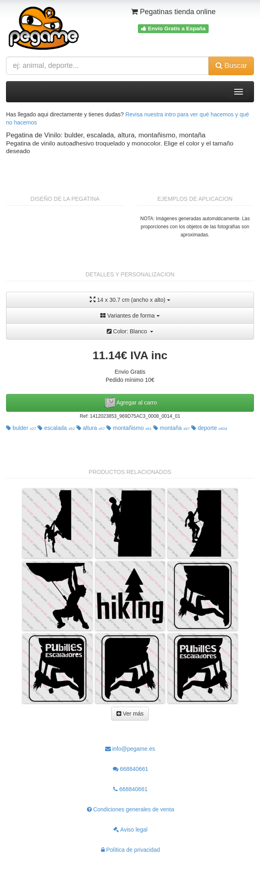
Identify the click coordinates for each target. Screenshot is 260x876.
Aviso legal (130, 829)
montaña (171, 428)
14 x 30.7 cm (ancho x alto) (130, 299)
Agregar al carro (130, 403)
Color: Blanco (130, 331)
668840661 (130, 769)
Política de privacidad (130, 850)
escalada (56, 428)
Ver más (130, 713)
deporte (209, 428)
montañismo (129, 428)
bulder (21, 428)
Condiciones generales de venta (130, 809)
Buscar (231, 65)
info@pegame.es (130, 748)
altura (90, 428)
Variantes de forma (129, 315)
